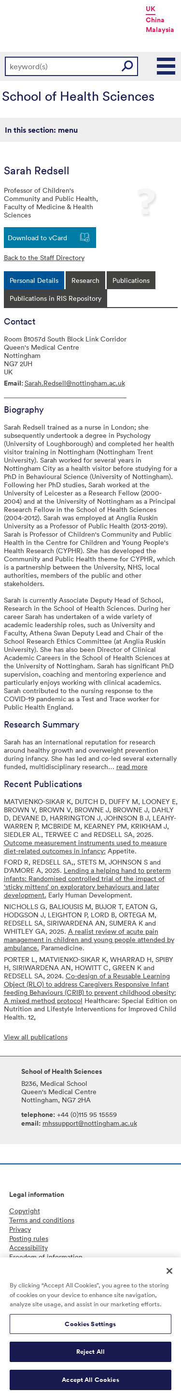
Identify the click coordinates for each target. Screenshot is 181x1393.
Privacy (20, 1229)
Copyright (24, 1210)
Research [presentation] (85, 280)
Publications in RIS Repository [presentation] (55, 298)
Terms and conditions (41, 1219)
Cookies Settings (90, 1327)
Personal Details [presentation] (34, 280)
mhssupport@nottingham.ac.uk (89, 1123)
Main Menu (166, 66)
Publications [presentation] (131, 280)
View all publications (36, 1036)
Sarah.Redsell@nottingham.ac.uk (75, 382)
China (155, 20)
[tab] (34, 280)
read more (132, 766)
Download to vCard (37, 237)
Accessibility (28, 1247)
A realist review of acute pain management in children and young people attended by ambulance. (89, 939)
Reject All (90, 1355)
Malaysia (160, 29)
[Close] (169, 1274)
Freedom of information (46, 1256)
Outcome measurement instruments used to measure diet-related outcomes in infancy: (85, 846)
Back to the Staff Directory (44, 257)
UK (150, 9)
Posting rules (28, 1238)
